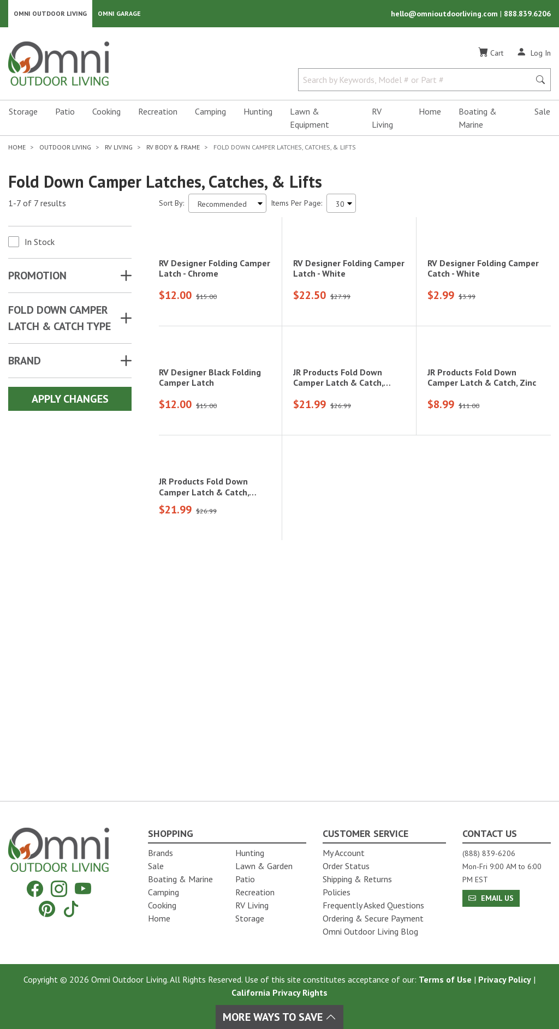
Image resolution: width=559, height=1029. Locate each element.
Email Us (491, 898)
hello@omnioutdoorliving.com (445, 14)
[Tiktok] (71, 908)
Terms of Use (445, 979)
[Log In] (533, 53)
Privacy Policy (504, 979)
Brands (160, 852)
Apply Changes (70, 400)
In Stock (40, 242)
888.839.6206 (527, 14)
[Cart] (490, 54)
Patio (65, 112)
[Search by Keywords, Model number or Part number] (417, 81)
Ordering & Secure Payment (373, 918)
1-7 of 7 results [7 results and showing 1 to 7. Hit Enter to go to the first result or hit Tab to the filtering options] (37, 204)
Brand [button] (24, 362)
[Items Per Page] (341, 204)
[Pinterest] (47, 908)
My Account (344, 852)
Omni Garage (119, 14)
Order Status (346, 865)
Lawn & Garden (264, 865)
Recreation (157, 112)
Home (430, 112)
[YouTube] (83, 889)
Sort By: (171, 204)
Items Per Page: (296, 204)
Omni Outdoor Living (50, 14)
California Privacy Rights (279, 992)
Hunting (257, 112)
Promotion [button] (37, 277)
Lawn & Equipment (309, 119)
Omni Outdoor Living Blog (370, 931)
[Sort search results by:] (227, 204)
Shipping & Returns (357, 879)
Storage (23, 112)
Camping (210, 112)
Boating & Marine (478, 119)
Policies (336, 892)
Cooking (106, 112)
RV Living (382, 119)
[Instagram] (59, 889)
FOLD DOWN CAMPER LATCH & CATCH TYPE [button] (59, 319)
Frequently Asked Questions (373, 905)
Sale (542, 112)
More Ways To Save (279, 1017)
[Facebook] (35, 889)
